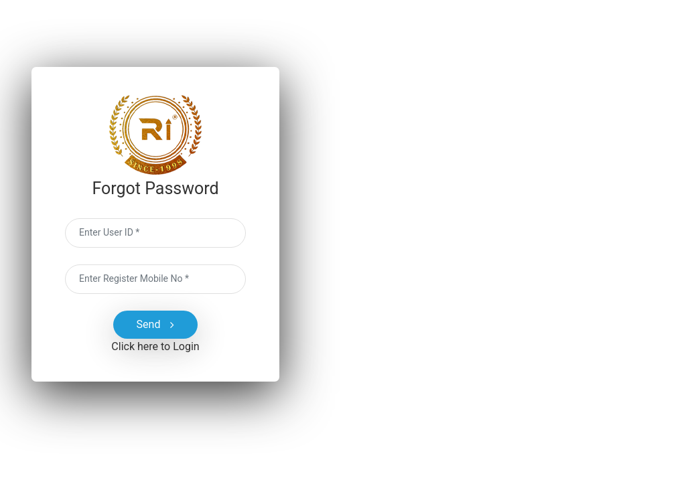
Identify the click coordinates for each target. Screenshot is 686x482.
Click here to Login (155, 346)
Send (156, 325)
